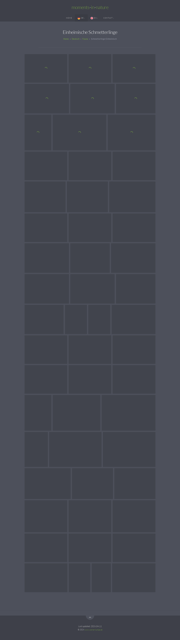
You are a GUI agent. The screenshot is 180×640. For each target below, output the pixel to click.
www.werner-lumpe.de (93, 629)
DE (80, 18)
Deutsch (75, 39)
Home (69, 18)
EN (93, 18)
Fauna (85, 39)
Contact (107, 18)
